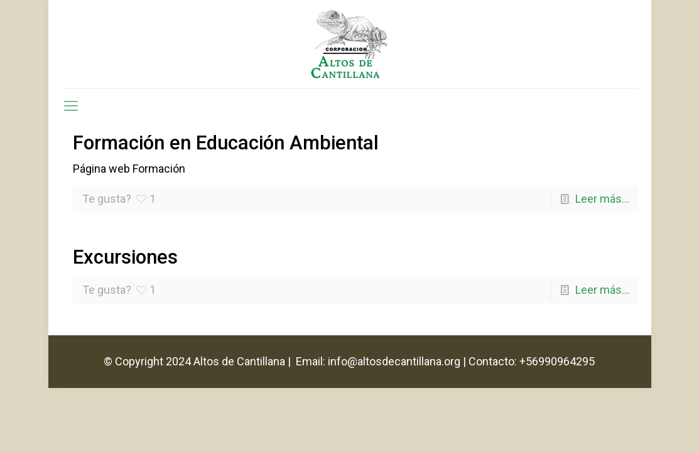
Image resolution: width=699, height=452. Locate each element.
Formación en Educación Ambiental (226, 142)
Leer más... (602, 198)
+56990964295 (557, 361)
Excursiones (125, 257)
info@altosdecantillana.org (394, 361)
